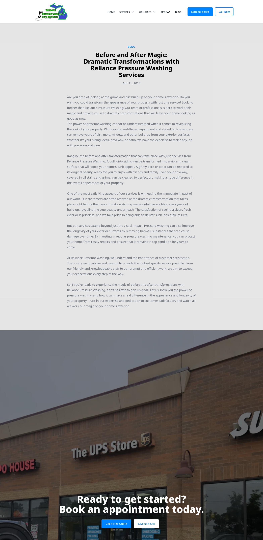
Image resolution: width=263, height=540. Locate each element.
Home (111, 15)
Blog (178, 15)
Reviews (165, 15)
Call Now (224, 15)
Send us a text (200, 15)
